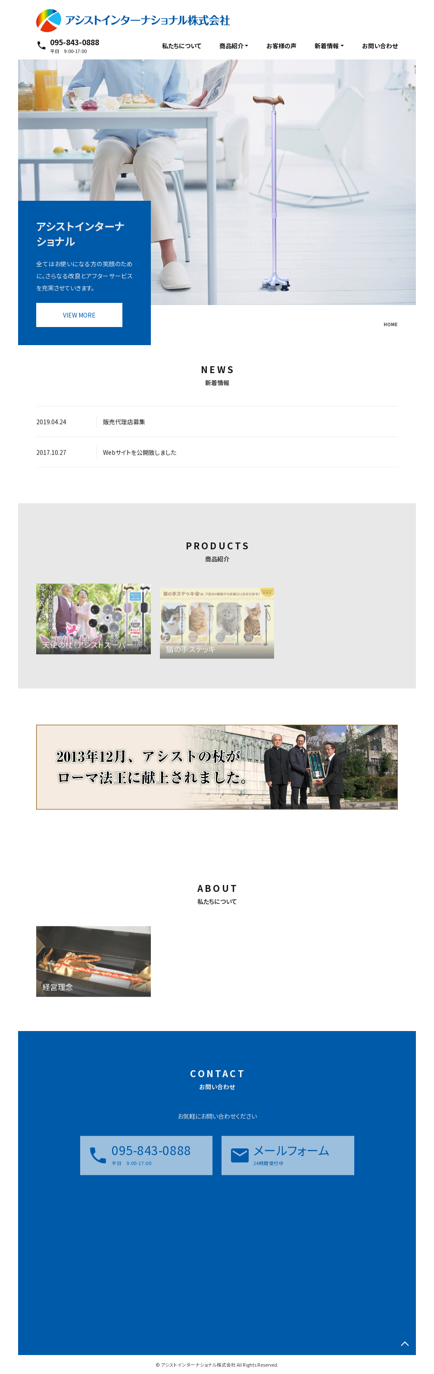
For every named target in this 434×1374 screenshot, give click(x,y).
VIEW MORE (79, 315)
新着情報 (327, 45)
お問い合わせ (380, 45)
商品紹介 (231, 45)
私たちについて (181, 45)
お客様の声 (281, 45)
